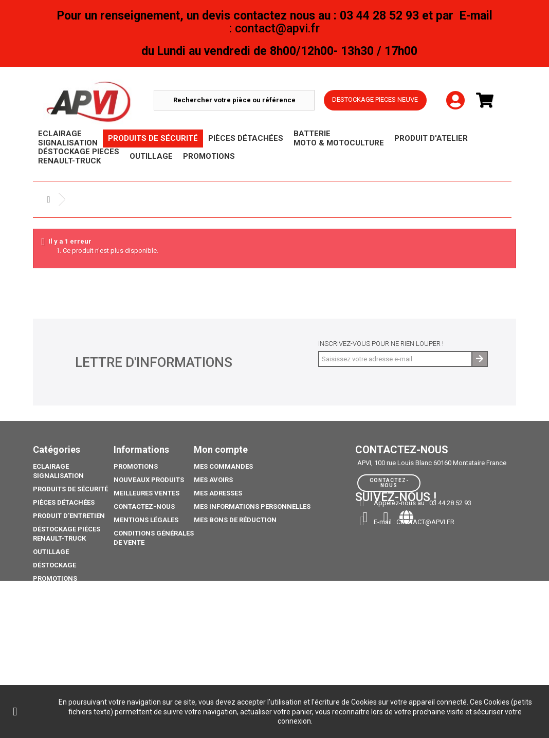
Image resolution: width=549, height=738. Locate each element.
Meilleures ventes (146, 493)
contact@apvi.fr (425, 522)
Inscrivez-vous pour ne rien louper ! (381, 343)
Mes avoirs (213, 480)
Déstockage (54, 565)
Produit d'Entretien (69, 516)
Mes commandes (223, 466)
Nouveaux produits (149, 480)
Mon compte (221, 449)
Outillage (51, 552)
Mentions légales (146, 520)
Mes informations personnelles (252, 506)
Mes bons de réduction (235, 520)
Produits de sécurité (70, 489)
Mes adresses (218, 493)
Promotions (55, 578)
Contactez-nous (144, 506)
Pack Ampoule (58, 614)
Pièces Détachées (64, 502)
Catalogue (52, 650)
